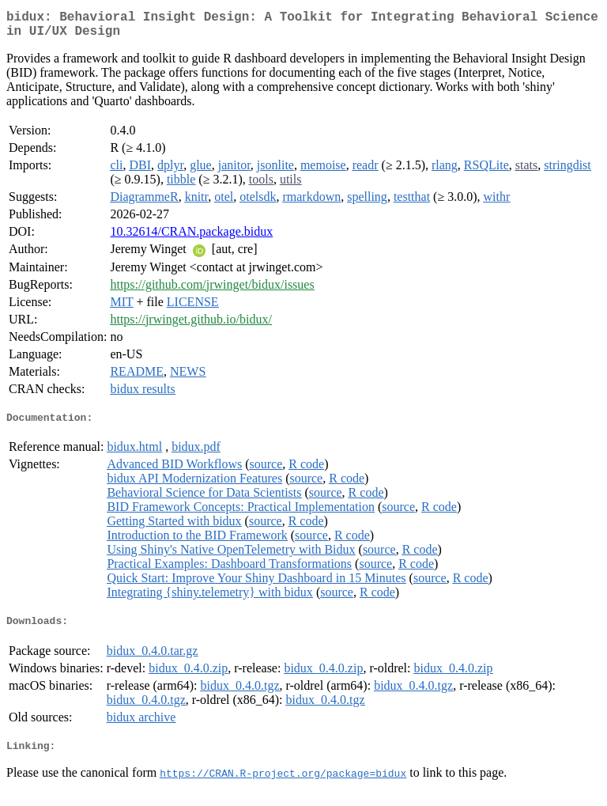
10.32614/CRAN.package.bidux (191, 237)
